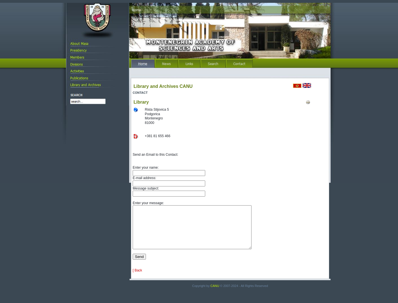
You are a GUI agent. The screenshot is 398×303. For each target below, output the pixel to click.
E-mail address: (144, 178)
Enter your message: (148, 203)
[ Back (137, 279)
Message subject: (146, 188)
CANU (215, 294)
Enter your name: (146, 168)
